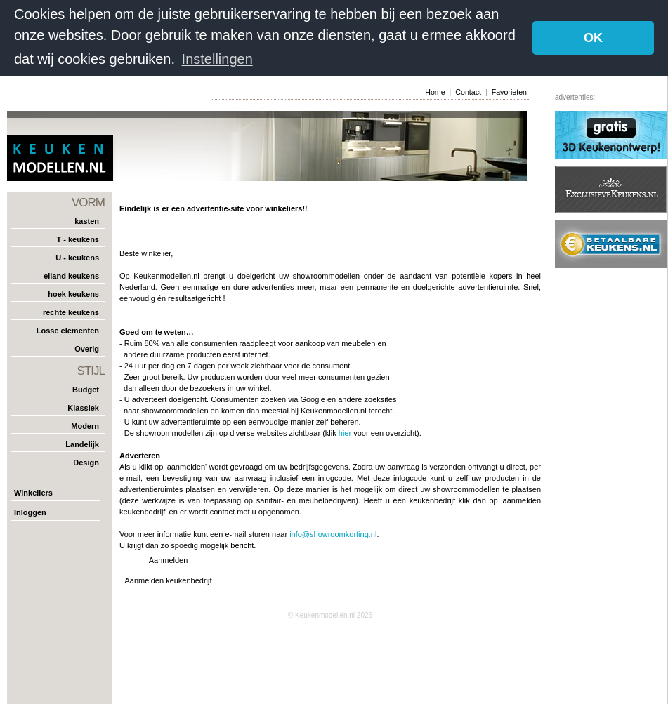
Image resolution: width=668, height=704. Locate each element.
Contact (468, 92)
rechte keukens (71, 312)
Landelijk (82, 444)
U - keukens (77, 257)
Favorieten (509, 92)
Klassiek (83, 408)
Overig (86, 349)
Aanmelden (168, 560)
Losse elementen (68, 330)
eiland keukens (71, 276)
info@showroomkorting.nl (332, 534)
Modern (85, 426)
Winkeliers (33, 493)
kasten (86, 221)
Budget (85, 389)
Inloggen (30, 512)
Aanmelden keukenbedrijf (167, 580)
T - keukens (77, 239)
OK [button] (593, 38)
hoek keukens (73, 294)
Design (86, 462)
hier (345, 433)
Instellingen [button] (217, 59)
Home (435, 92)
